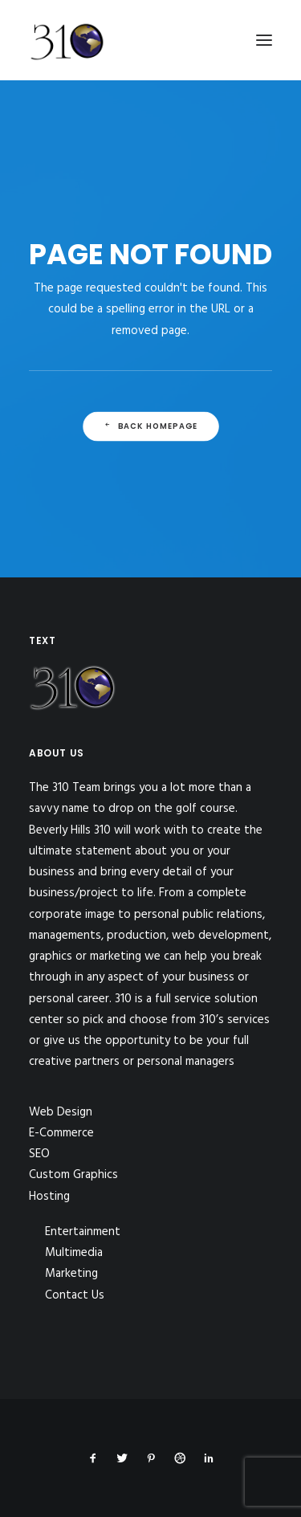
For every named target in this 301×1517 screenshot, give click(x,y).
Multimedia (74, 1252)
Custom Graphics (73, 1175)
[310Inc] (67, 82)
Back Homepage (150, 426)
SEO (39, 1154)
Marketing (71, 1273)
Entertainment (82, 1232)
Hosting (49, 1196)
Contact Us (74, 1295)
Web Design (60, 1112)
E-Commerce (61, 1133)
